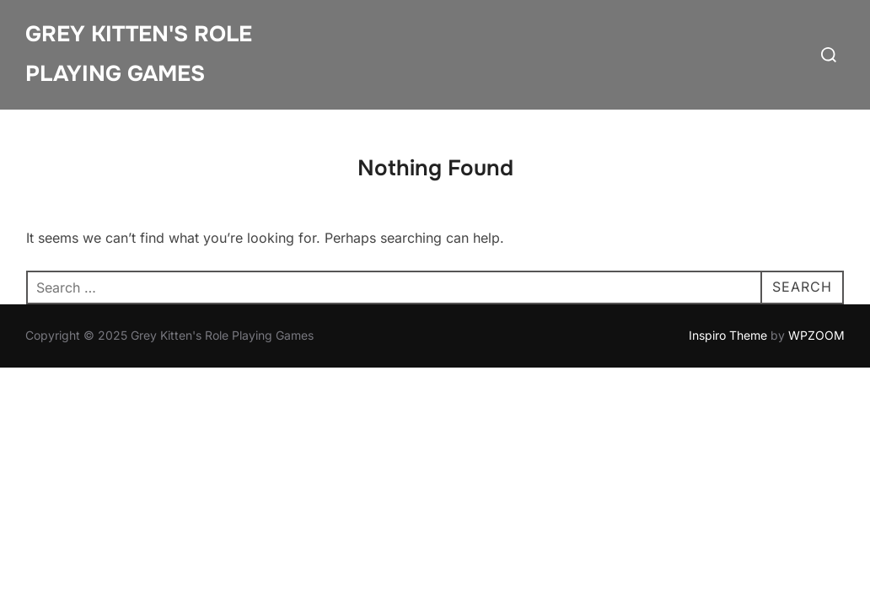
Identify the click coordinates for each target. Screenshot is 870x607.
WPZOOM (816, 335)
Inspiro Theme (728, 335)
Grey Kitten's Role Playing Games (138, 54)
